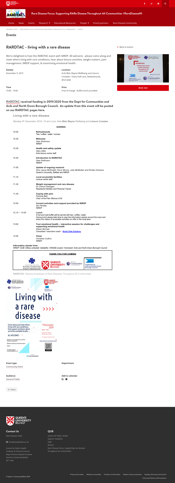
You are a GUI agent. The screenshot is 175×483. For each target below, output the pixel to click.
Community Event (14, 366)
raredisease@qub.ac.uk (19, 442)
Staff (49, 442)
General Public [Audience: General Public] (13, 379)
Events (80, 29)
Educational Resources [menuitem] (65, 23)
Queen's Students (55, 439)
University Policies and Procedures (154, 478)
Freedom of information (112, 474)
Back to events (125, 47)
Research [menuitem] (43, 23)
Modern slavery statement (132, 474)
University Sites (11, 29)
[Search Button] (165, 3)
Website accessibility (94, 474)
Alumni (51, 445)
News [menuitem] (21, 23)
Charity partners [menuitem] (100, 23)
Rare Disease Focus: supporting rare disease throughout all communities (47, 29)
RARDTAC (13, 101)
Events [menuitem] (31, 23)
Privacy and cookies (77, 474)
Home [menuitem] (11, 23)
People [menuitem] (83, 23)
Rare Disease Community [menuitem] (125, 23)
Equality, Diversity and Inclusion (155, 474)
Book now (143, 88)
